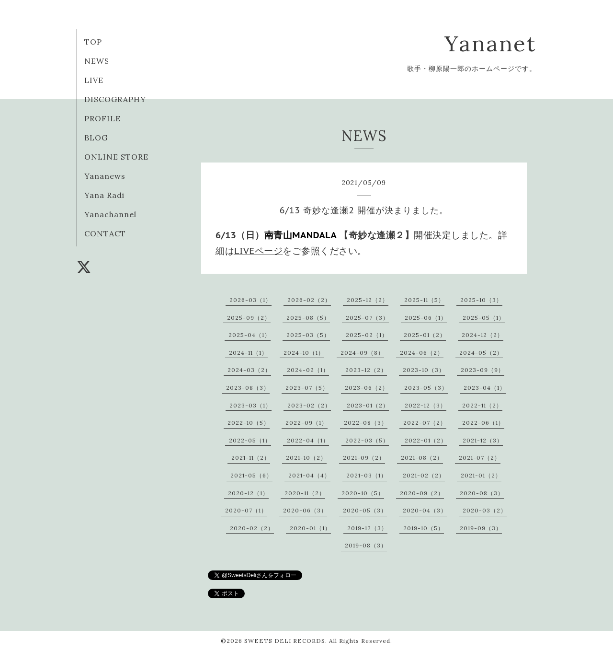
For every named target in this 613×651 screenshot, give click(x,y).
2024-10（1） (304, 352)
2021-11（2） (250, 457)
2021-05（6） (251, 475)
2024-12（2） (482, 334)
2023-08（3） (248, 387)
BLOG (96, 137)
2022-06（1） (483, 422)
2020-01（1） (310, 528)
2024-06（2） (421, 352)
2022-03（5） (367, 440)
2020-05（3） (365, 510)
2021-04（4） (309, 475)
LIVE (93, 80)
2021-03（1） (366, 475)
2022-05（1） (250, 440)
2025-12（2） (367, 299)
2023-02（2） (309, 405)
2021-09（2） (364, 457)
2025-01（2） (425, 334)
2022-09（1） (306, 422)
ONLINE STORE (116, 157)
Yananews (104, 176)
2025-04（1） (249, 334)
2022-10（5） (248, 422)
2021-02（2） (424, 475)
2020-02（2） (252, 528)
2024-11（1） (248, 352)
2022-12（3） (425, 405)
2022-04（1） (308, 440)
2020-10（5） (362, 493)
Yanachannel (110, 214)
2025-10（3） (481, 299)
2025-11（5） (424, 299)
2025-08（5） (308, 317)
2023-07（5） (307, 387)
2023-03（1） (250, 405)
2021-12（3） (483, 440)
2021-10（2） (306, 457)
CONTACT (105, 233)
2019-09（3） (481, 528)
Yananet (490, 43)
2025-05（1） (484, 317)
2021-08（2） (422, 457)
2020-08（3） (482, 493)
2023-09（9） (482, 369)
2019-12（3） (367, 528)
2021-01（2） (481, 475)
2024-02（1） (308, 369)
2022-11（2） (482, 405)
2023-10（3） (424, 369)
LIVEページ (258, 250)
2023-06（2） (366, 387)
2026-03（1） (250, 299)
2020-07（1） (246, 510)
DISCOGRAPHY (115, 99)
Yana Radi (104, 195)
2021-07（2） (479, 457)
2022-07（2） (424, 422)
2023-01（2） (368, 405)
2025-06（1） (426, 317)
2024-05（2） (481, 352)
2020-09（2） (422, 493)
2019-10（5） (423, 528)
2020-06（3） (305, 510)
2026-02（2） (309, 299)
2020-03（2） (485, 510)
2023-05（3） (426, 387)
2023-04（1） (485, 387)
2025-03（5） (308, 334)
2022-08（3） (365, 422)
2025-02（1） (367, 334)
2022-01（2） (426, 440)
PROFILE (102, 118)
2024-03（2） (249, 369)
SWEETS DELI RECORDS (284, 640)
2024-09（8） (362, 352)
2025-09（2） (249, 317)
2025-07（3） (367, 317)
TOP (93, 41)
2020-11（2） (304, 493)
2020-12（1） (248, 493)
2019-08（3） (366, 545)
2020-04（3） (425, 510)
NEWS (96, 61)
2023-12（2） (366, 369)
